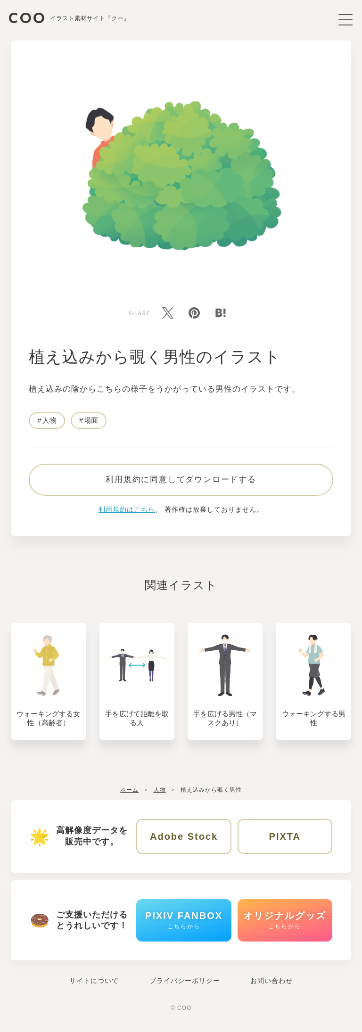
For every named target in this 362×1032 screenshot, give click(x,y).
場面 (91, 422)
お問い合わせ (271, 989)
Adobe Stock (184, 841)
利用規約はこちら (127, 513)
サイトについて (94, 989)
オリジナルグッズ (284, 927)
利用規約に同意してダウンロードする (181, 483)
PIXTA (285, 841)
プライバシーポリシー (184, 989)
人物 (49, 422)
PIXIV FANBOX (183, 927)
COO (70, 17)
